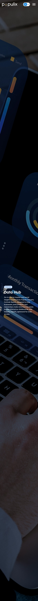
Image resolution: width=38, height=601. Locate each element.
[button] (19, 4)
